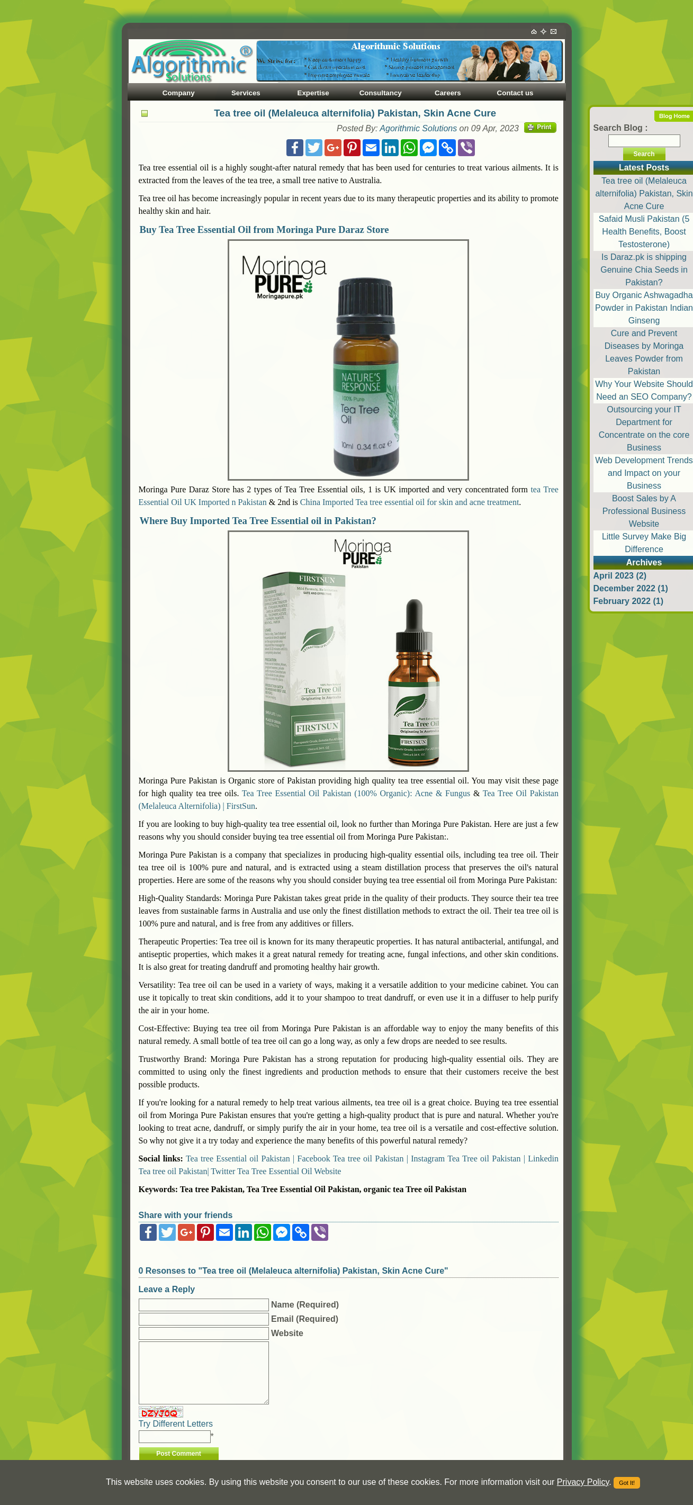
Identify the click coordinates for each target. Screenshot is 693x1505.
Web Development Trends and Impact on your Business (644, 473)
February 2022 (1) (628, 601)
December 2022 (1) (630, 588)
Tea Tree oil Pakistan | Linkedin (503, 1158)
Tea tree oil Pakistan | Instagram (389, 1158)
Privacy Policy (583, 1481)
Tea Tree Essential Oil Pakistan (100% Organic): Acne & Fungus (356, 793)
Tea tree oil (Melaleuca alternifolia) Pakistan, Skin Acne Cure (643, 193)
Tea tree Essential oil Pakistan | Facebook (258, 1158)
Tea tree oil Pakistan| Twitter (187, 1171)
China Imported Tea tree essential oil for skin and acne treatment (409, 502)
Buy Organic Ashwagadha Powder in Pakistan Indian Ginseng (644, 308)
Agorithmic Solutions (418, 128)
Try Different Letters (176, 1423)
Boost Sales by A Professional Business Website (644, 511)
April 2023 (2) (619, 575)
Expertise (313, 93)
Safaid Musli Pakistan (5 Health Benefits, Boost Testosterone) (644, 231)
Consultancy (380, 93)
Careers (448, 93)
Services (245, 93)
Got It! (627, 1483)
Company (179, 93)
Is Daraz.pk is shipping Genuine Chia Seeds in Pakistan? (644, 270)
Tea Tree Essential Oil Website (289, 1171)
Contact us (515, 93)
